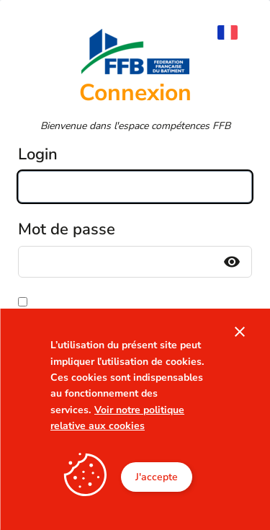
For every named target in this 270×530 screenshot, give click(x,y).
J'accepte (156, 477)
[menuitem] (234, 32)
